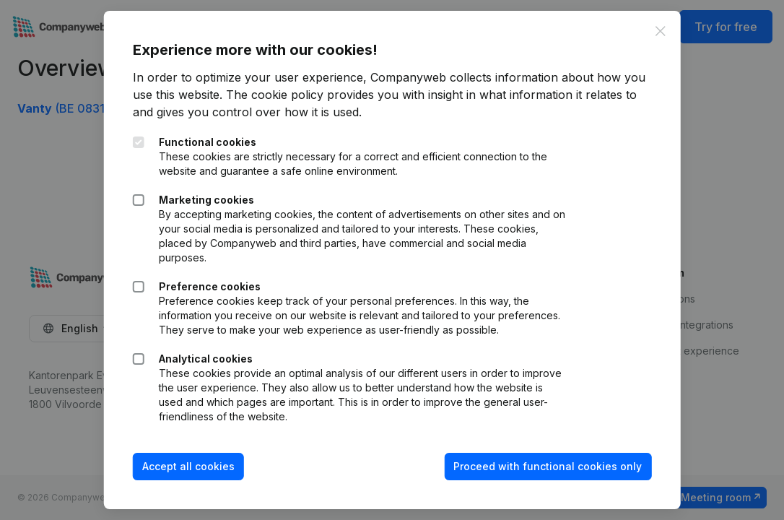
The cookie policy (274, 94)
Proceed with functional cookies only (547, 466)
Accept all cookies (188, 466)
